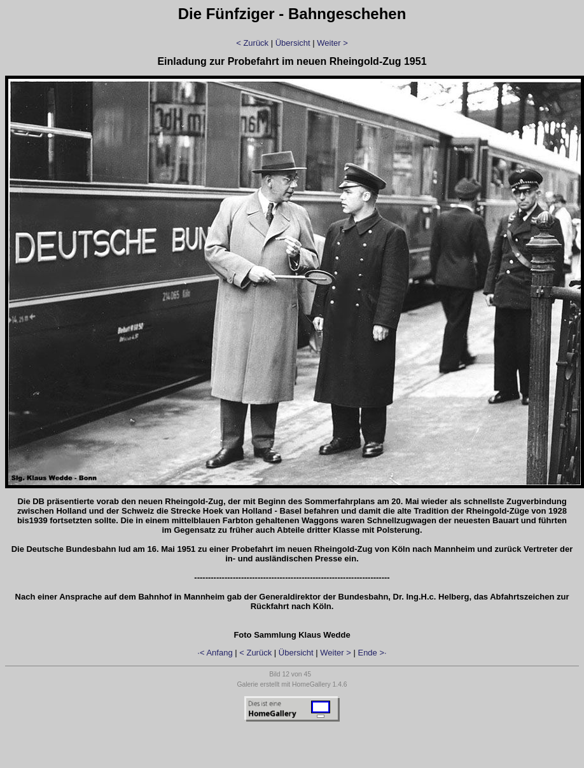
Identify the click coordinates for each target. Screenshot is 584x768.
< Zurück (252, 43)
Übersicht (292, 43)
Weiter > (332, 43)
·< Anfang (214, 652)
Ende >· (372, 652)
